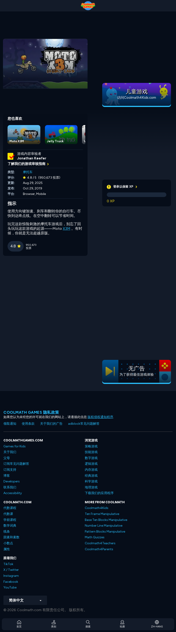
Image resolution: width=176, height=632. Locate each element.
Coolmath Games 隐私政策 (31, 412)
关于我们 (9, 452)
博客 (6, 476)
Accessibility (12, 493)
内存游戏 (91, 470)
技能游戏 (91, 452)
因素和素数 (11, 537)
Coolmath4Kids (96, 508)
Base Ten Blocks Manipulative (106, 520)
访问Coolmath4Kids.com (136, 98)
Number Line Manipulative (103, 526)
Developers (11, 481)
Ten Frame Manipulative (102, 514)
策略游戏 (91, 446)
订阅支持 (9, 470)
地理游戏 (91, 487)
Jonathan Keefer (31, 158)
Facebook (10, 582)
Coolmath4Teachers (100, 543)
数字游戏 (91, 458)
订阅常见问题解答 (16, 464)
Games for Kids (14, 446)
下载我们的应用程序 (99, 493)
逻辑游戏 (91, 464)
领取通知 (9, 424)
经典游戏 (91, 476)
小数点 (8, 543)
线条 (6, 532)
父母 (6, 458)
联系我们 (9, 487)
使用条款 (28, 424)
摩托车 (28, 172)
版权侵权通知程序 (100, 417)
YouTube (9, 587)
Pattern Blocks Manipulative (105, 532)
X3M (66, 228)
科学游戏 (91, 481)
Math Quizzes (94, 537)
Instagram (11, 576)
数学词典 (9, 526)
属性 (6, 549)
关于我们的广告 (51, 424)
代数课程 (9, 508)
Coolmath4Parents (99, 549)
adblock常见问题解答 (83, 424)
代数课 (8, 514)
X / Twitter (11, 570)
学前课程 (9, 520)
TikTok (8, 564)
